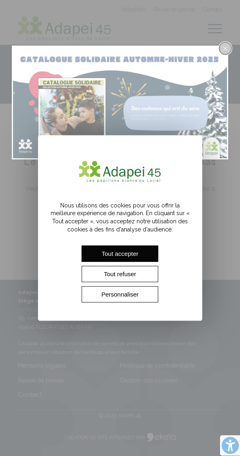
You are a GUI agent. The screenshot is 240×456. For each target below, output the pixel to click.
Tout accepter (119, 253)
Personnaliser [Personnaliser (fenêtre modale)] (120, 294)
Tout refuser (120, 274)
